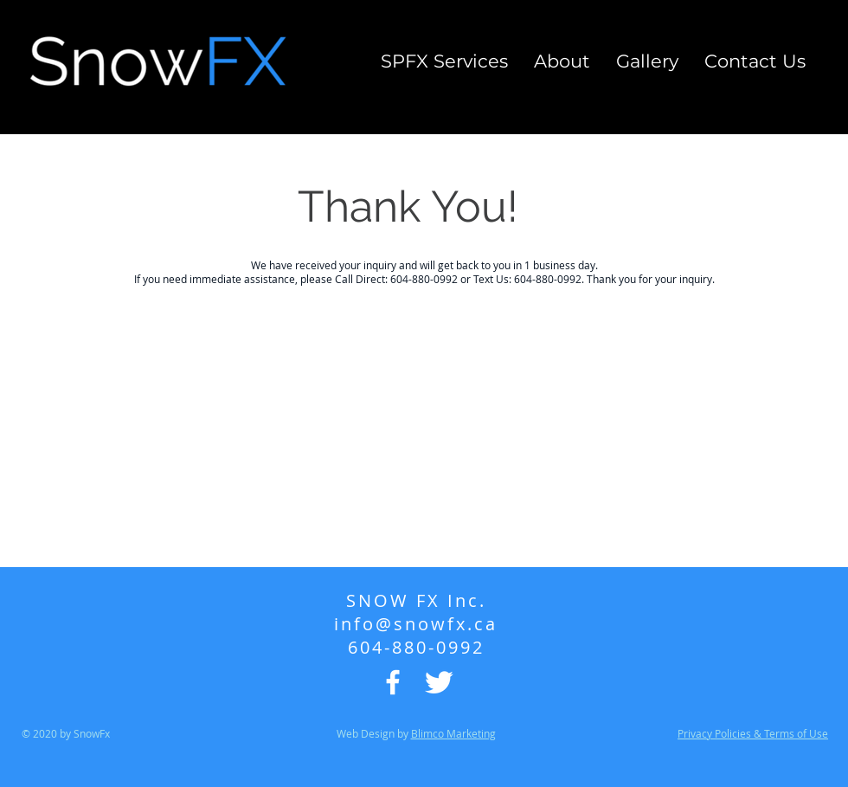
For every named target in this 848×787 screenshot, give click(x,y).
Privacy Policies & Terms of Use (753, 733)
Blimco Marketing (453, 733)
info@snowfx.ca (416, 623)
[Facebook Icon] (392, 682)
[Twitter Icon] (438, 682)
